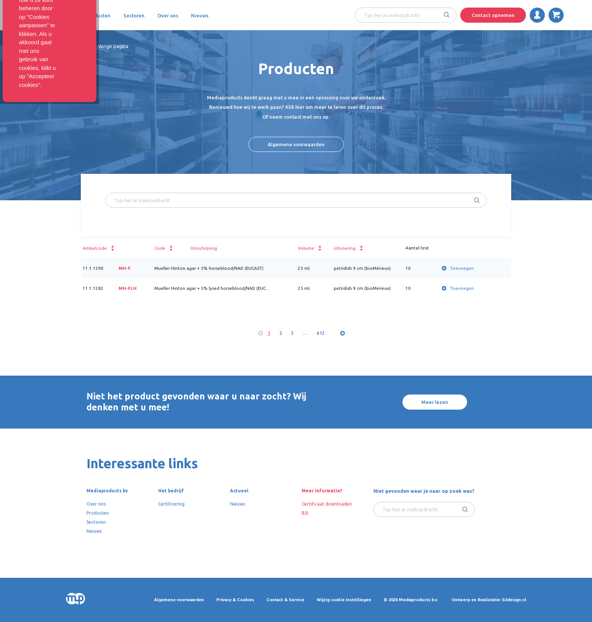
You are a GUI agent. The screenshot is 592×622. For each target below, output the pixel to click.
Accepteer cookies (530, 585)
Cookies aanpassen (464, 585)
